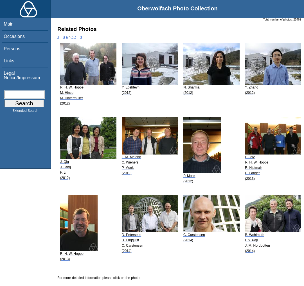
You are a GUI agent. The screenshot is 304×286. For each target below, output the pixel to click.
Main (8, 24)
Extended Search (25, 112)
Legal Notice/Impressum (22, 75)
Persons (12, 48)
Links (9, 60)
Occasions (14, 36)
